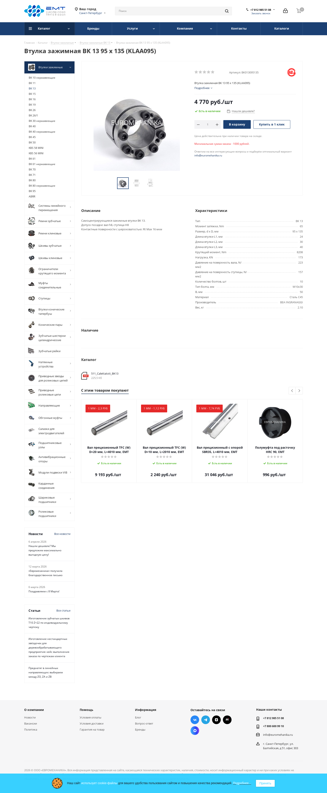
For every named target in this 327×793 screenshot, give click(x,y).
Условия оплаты (90, 717)
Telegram (205, 719)
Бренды (140, 729)
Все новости (62, 534)
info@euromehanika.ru (208, 155)
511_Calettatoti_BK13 (104, 373)
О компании (34, 710)
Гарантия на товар (92, 729)
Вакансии (30, 723)
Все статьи (63, 610)
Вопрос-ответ (144, 723)
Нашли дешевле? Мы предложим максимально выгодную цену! (45, 550)
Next (299, 391)
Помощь (86, 710)
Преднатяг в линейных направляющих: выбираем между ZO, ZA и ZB (46, 672)
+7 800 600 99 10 (273, 726)
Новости (30, 717)
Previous (292, 391)
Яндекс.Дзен (216, 719)
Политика (30, 729)
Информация (145, 710)
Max (194, 730)
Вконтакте (194, 719)
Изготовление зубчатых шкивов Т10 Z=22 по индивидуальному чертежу (49, 623)
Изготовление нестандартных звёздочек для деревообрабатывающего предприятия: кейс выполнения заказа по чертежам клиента (49, 647)
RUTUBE (227, 719)
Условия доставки (91, 723)
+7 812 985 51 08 (260, 10)
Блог (138, 717)
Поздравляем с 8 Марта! (44, 591)
